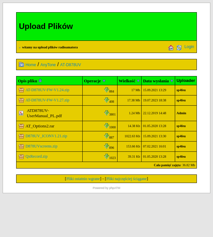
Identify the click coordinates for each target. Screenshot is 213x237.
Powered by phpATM (106, 188)
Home (30, 65)
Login (189, 46)
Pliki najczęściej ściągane (126, 178)
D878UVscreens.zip (41, 146)
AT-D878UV (70, 65)
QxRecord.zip (36, 156)
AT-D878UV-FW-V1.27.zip (47, 100)
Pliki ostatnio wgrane (83, 178)
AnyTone (48, 65)
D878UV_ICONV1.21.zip (46, 136)
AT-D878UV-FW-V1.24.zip (47, 90)
